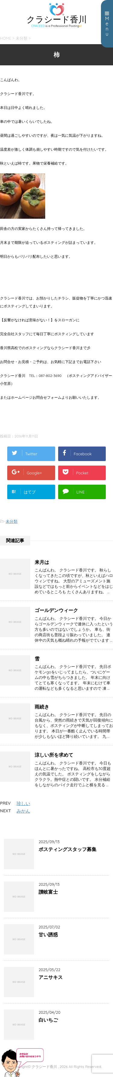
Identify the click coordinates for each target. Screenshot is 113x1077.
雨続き (42, 707)
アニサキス (51, 977)
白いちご (48, 1020)
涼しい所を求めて (54, 755)
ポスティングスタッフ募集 (67, 849)
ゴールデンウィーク (56, 610)
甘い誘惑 (48, 934)
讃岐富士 (48, 892)
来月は (42, 562)
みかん (23, 811)
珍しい (23, 803)
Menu (107, 24)
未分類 (11, 521)
